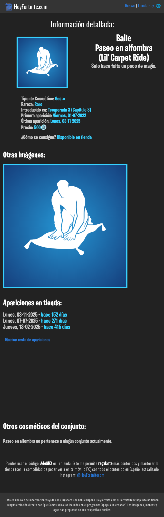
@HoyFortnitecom (90, 475)
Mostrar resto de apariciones (27, 340)
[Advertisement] (82, 381)
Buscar (130, 5)
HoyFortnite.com (31, 6)
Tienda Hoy (145, 5)
